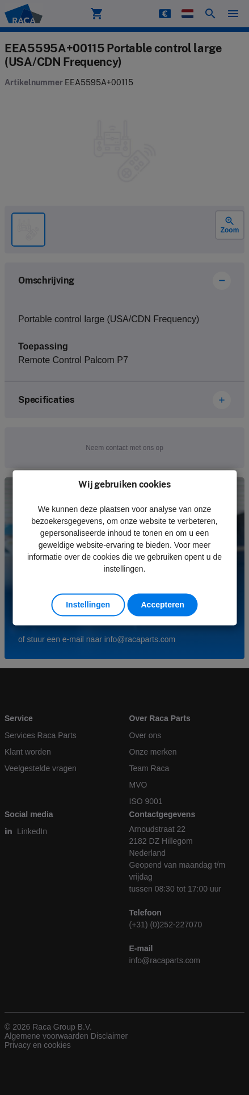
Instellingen (88, 604)
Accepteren (162, 604)
